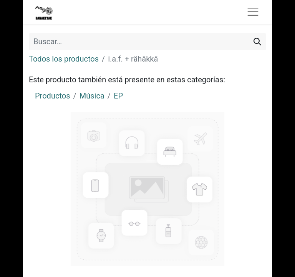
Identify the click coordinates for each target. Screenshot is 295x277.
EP (118, 95)
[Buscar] (257, 41)
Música (92, 95)
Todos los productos (64, 58)
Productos (52, 95)
